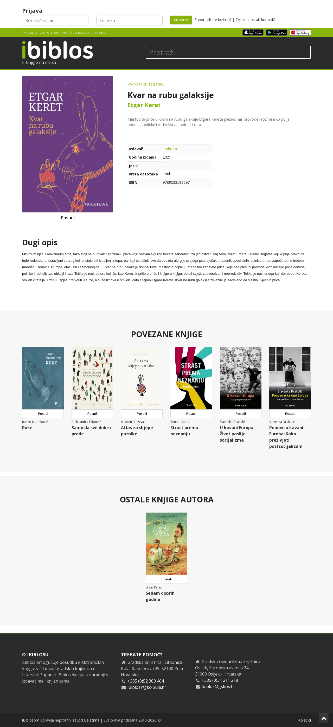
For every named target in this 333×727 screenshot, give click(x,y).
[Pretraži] (228, 52)
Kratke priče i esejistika (145, 84)
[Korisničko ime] (55, 20)
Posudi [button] (68, 217)
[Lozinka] (129, 20)
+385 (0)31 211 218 (220, 680)
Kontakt (101, 33)
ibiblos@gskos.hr (218, 686)
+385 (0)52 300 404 (145, 681)
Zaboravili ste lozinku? (212, 19)
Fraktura (170, 148)
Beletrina (91, 720)
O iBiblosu (83, 33)
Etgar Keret (144, 105)
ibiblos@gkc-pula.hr (146, 687)
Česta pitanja (50, 33)
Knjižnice (30, 33)
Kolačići (304, 720)
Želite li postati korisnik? (256, 19)
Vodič (67, 33)
